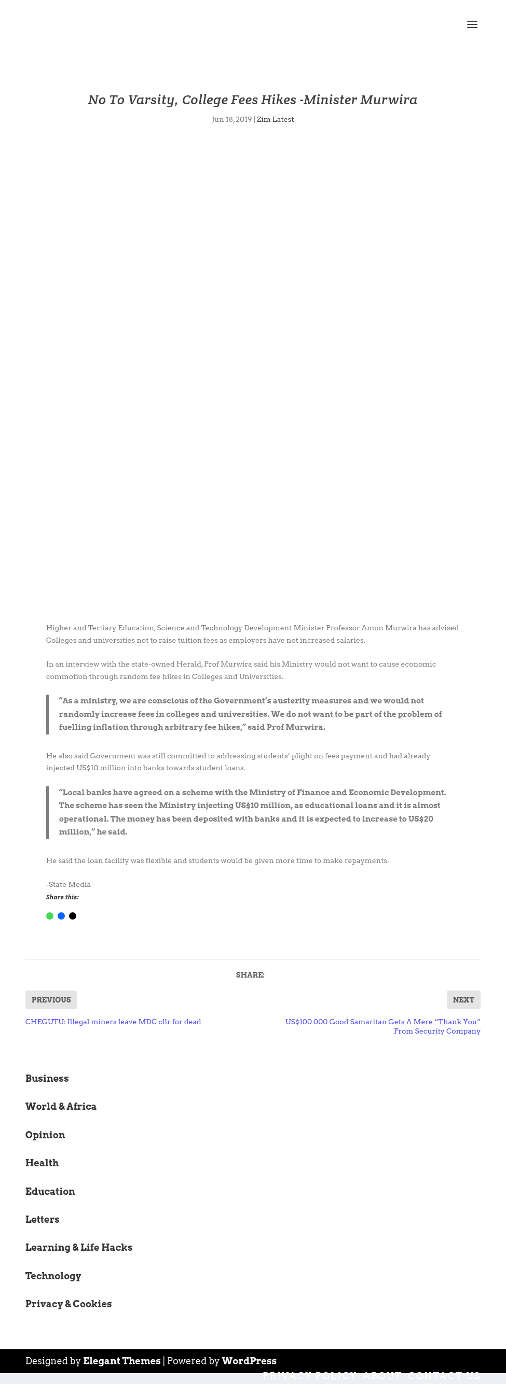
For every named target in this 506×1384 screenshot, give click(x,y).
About (382, 1376)
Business (47, 1078)
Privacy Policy (310, 1376)
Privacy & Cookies (68, 1303)
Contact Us (444, 1376)
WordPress (249, 1360)
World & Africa (61, 1106)
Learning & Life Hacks (79, 1247)
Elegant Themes (122, 1360)
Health (42, 1162)
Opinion (45, 1134)
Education (50, 1191)
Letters (42, 1219)
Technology (53, 1275)
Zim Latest (275, 119)
